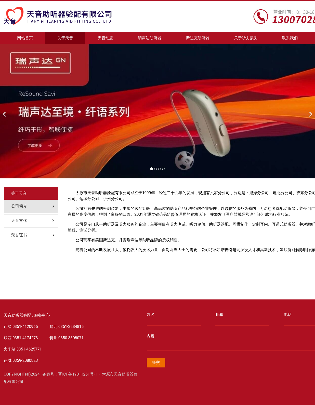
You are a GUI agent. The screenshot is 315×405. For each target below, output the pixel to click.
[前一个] (5, 111)
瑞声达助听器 (149, 38)
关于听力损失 (246, 38)
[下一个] (310, 111)
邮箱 (219, 314)
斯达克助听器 (198, 38)
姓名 (151, 314)
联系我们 (290, 38)
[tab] (31, 206)
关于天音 (65, 38)
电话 (288, 314)
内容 (151, 336)
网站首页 (25, 38)
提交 (156, 362)
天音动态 (105, 38)
